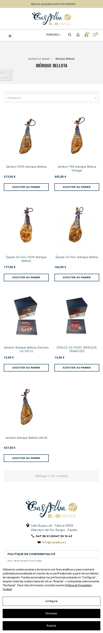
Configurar (51, 601)
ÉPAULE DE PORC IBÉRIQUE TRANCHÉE (77, 349)
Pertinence (52, 98)
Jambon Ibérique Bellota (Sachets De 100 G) (26, 349)
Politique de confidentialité (31, 554)
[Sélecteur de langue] (52, 34)
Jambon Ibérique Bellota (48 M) (26, 438)
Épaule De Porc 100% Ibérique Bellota (26, 259)
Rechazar (51, 613)
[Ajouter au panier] (26, 187)
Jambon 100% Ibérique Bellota (26, 166)
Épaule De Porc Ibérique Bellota (77, 257)
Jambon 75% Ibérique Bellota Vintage (76, 168)
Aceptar (51, 625)
